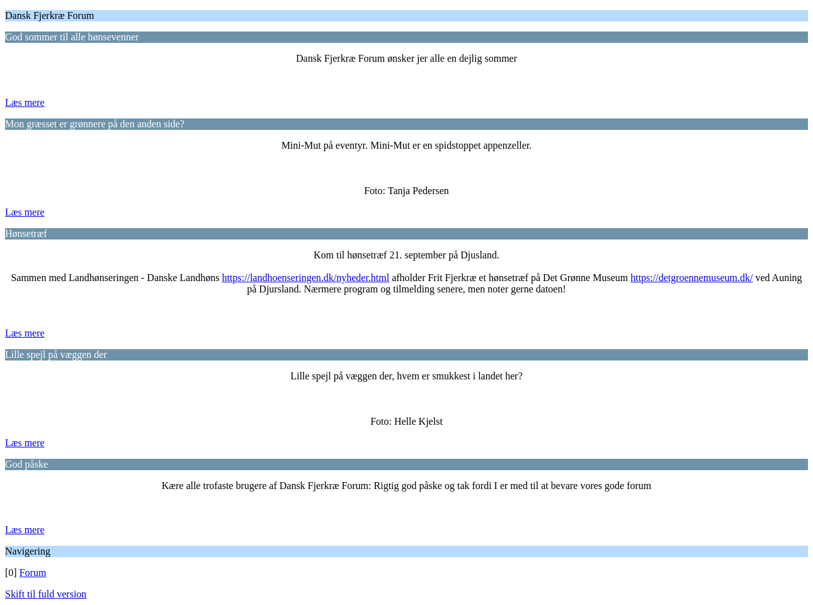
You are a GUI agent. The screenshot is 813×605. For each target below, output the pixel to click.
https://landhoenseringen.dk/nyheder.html (305, 277)
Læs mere (25, 102)
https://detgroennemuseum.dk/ (691, 277)
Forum (33, 572)
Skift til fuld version (45, 594)
